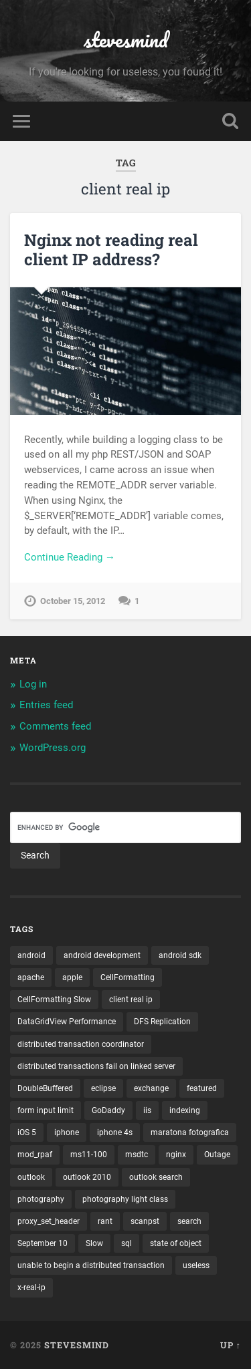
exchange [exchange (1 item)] (151, 1088)
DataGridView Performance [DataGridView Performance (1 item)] (66, 1021)
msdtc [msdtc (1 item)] (136, 1154)
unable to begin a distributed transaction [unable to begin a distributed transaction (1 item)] (91, 1265)
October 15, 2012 (72, 601)
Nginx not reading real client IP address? (111, 249)
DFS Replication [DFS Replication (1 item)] (162, 1021)
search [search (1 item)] (189, 1221)
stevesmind (126, 39)
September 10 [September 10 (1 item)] (42, 1243)
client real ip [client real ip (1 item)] (131, 999)
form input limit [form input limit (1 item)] (45, 1110)
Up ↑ (230, 1345)
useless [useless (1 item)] (196, 1265)
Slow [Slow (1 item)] (94, 1243)
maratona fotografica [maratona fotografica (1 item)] (190, 1132)
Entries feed (46, 705)
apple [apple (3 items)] (72, 977)
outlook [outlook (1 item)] (31, 1177)
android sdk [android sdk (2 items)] (180, 955)
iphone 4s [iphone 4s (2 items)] (115, 1132)
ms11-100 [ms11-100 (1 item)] (88, 1154)
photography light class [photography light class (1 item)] (125, 1199)
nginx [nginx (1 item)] (176, 1154)
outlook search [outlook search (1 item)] (156, 1177)
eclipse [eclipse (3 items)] (103, 1088)
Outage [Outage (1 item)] (217, 1154)
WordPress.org (52, 748)
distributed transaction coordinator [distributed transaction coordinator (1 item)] (80, 1044)
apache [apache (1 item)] (30, 977)
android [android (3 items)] (31, 955)
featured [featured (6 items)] (202, 1088)
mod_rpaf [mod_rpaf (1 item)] (34, 1154)
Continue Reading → (69, 557)
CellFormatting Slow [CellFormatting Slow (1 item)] (54, 999)
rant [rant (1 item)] (105, 1221)
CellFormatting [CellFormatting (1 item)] (127, 977)
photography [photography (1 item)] (40, 1199)
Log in (33, 684)
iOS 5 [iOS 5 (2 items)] (26, 1132)
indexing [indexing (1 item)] (184, 1110)
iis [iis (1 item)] (147, 1110)
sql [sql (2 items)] (126, 1243)
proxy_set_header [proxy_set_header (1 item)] (48, 1221)
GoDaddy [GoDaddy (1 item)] (108, 1110)
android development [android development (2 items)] (102, 955)
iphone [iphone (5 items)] (66, 1132)
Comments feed (55, 726)
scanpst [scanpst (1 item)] (145, 1221)
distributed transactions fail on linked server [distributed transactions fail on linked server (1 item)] (96, 1066)
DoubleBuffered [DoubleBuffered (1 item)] (45, 1088)
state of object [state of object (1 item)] (175, 1243)
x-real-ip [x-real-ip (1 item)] (31, 1287)
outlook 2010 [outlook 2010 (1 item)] (87, 1177)
